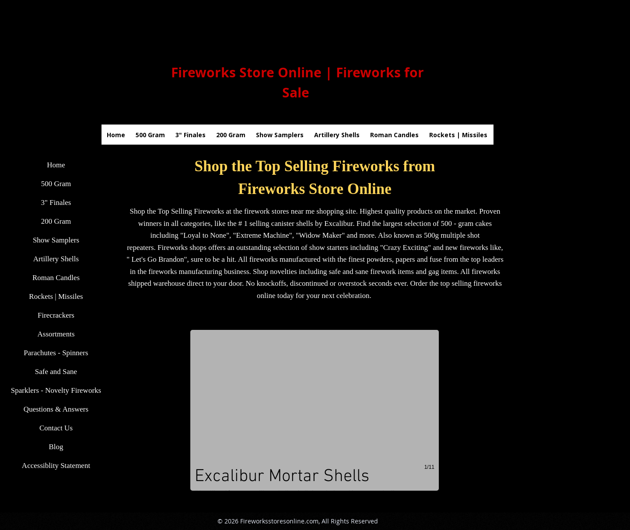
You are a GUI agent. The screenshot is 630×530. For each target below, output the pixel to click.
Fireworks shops (182, 247)
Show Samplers (56, 240)
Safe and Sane (56, 371)
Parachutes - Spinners (56, 353)
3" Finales (56, 202)
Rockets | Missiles (56, 296)
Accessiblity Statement (56, 465)
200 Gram (56, 221)
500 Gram (56, 184)
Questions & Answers (56, 409)
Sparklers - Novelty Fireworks (56, 390)
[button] (314, 410)
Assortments (56, 334)
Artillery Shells (56, 259)
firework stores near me (279, 211)
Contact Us (56, 428)
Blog (56, 447)
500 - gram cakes (466, 223)
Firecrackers (56, 315)
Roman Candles (56, 278)
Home (56, 165)
